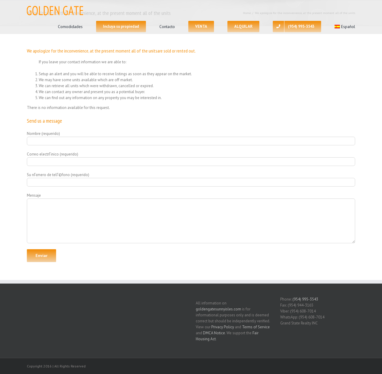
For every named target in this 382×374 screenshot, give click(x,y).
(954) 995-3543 (305, 299)
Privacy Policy (222, 327)
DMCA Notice (214, 332)
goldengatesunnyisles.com (218, 309)
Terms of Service (256, 327)
